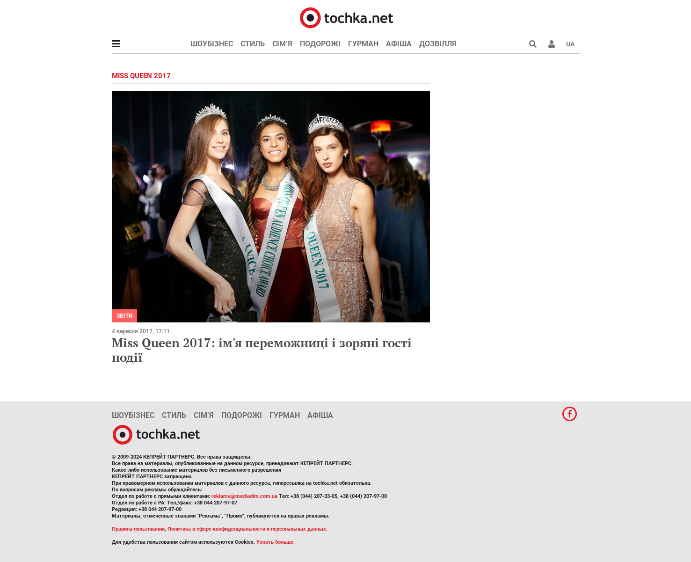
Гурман (363, 43)
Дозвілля (438, 43)
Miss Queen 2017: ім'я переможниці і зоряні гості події (262, 350)
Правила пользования (138, 529)
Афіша (399, 43)
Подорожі (320, 43)
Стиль (252, 43)
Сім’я (282, 43)
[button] (551, 43)
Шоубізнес (211, 43)
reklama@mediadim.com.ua (244, 496)
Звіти (124, 316)
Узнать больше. (275, 542)
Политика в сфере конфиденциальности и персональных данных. (247, 529)
